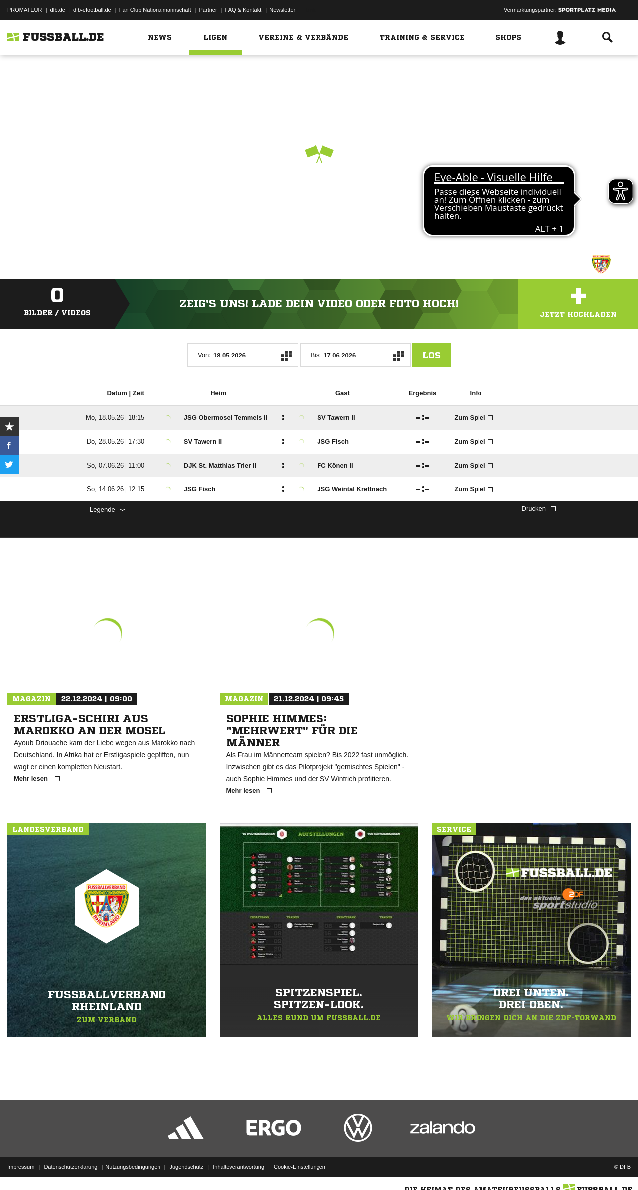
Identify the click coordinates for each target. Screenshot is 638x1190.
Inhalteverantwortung (238, 1167)
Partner (208, 10)
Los (431, 355)
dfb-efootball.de (92, 10)
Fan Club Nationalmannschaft (155, 10)
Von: (204, 354)
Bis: (316, 354)
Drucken (539, 508)
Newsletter (282, 10)
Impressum (20, 1167)
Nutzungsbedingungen (132, 1167)
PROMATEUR (24, 10)
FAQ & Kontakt (243, 10)
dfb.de (57, 10)
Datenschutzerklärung (70, 1167)
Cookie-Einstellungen (299, 1167)
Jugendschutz (186, 1167)
